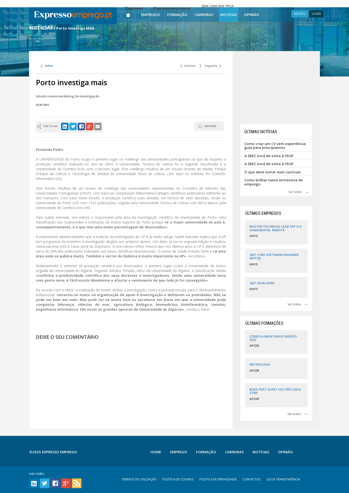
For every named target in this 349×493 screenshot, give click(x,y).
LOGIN (316, 14)
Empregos (150, 14)
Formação (177, 14)
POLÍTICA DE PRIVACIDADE (218, 479)
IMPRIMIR (210, 126)
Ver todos (298, 192)
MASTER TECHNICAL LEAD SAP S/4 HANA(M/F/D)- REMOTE (275, 228)
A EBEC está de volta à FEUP (268, 155)
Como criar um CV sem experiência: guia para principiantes (275, 145)
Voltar (47, 66)
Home (156, 451)
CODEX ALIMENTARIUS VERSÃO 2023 (273, 338)
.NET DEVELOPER (261, 283)
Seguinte (213, 66)
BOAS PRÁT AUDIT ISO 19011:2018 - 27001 (275, 391)
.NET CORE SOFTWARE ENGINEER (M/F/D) (274, 256)
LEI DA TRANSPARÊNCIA (283, 479)
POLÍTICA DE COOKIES (178, 479)
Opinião (251, 14)
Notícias (228, 14)
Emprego (178, 451)
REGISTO (300, 14)
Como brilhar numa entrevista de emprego (273, 181)
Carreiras (204, 14)
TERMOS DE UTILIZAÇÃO (139, 479)
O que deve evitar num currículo (272, 171)
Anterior (188, 66)
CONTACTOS (252, 479)
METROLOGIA (259, 364)
